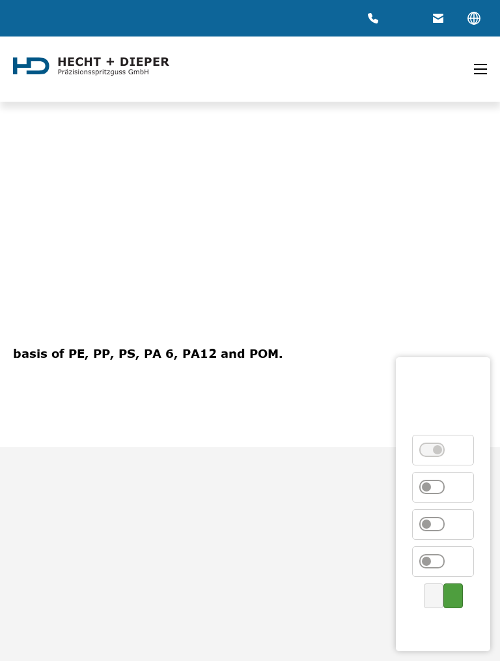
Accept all (453, 595)
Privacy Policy (441, 626)
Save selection (433, 595)
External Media (439, 524)
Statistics (439, 487)
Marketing (439, 561)
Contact (445, 626)
